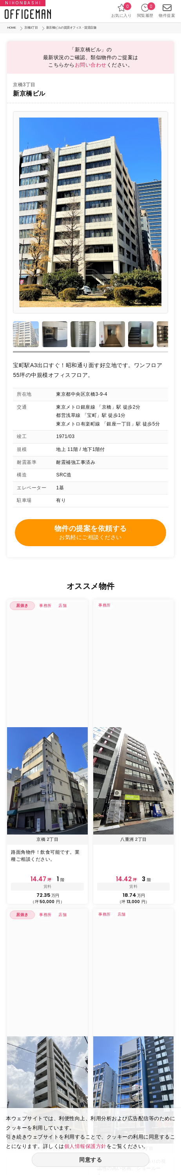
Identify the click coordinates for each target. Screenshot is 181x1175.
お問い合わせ (91, 65)
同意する (90, 1160)
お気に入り (121, 10)
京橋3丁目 (31, 27)
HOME (11, 27)
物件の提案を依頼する (90, 533)
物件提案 (167, 10)
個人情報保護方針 (85, 1146)
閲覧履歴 (145, 10)
